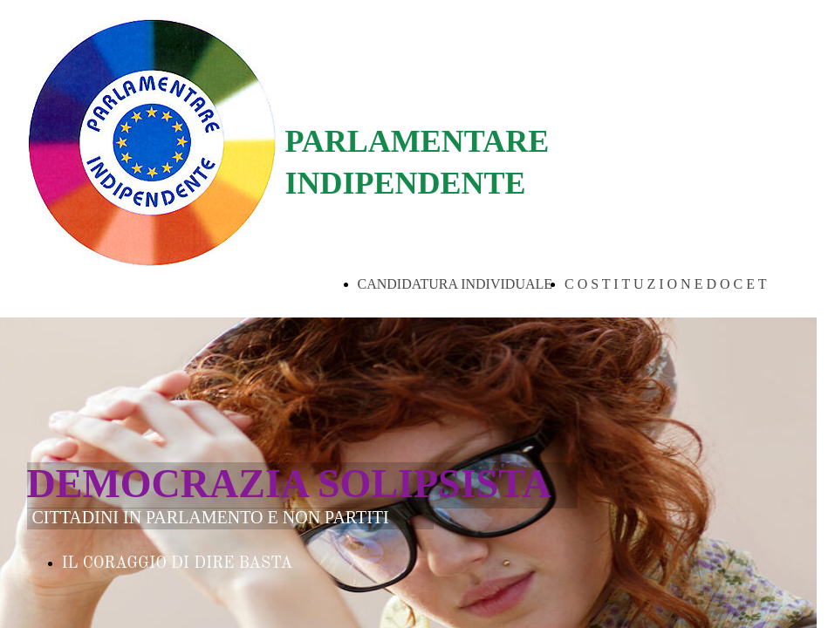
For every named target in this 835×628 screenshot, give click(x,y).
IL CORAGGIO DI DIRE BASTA (177, 563)
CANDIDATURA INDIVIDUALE (455, 283)
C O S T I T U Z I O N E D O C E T (665, 283)
